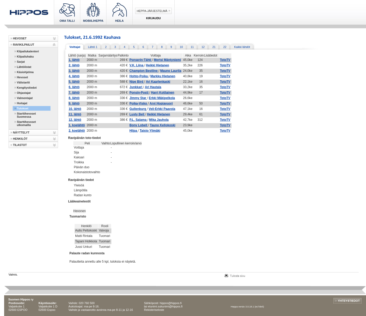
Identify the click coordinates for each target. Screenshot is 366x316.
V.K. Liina (137, 65)
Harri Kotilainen (162, 92)
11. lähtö (75, 114)
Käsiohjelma (25, 72)
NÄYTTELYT (21, 132)
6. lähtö (74, 87)
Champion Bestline (144, 71)
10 (181, 46)
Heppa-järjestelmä (152, 10)
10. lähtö (75, 109)
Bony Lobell (139, 125)
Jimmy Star (138, 98)
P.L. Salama (138, 120)
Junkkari (136, 87)
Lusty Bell (137, 114)
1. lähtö (74, 60)
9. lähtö (74, 103)
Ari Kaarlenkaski (158, 81)
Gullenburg (138, 109)
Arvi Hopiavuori (161, 103)
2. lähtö (74, 65)
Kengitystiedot (27, 87)
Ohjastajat (24, 92)
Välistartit (23, 82)
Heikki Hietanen (157, 65)
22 (224, 46)
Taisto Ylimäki (150, 130)
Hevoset (22, 77)
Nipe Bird (137, 81)
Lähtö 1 (92, 46)
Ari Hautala (153, 87)
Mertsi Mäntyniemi (167, 60)
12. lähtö (75, 120)
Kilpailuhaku (25, 56)
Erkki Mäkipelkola (162, 98)
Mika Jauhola (159, 120)
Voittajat (74, 46)
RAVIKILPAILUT (23, 44)
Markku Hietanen (162, 76)
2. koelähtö (77, 130)
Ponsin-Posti (139, 92)
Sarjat (21, 61)
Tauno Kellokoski (162, 125)
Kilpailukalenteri (28, 51)
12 (203, 46)
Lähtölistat (24, 66)
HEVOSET (20, 38)
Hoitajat (22, 103)
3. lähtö (74, 71)
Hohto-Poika (139, 76)
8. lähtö (74, 98)
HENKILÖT (20, 138)
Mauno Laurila (170, 71)
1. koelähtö (77, 125)
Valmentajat (25, 98)
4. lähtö (74, 76)
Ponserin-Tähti (141, 60)
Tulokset (22, 108)
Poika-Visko (139, 103)
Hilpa (134, 130)
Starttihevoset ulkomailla (26, 123)
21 (214, 46)
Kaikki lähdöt (242, 46)
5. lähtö (74, 81)
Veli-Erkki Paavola (162, 109)
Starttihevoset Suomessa (26, 115)
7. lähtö (74, 92)
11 (192, 46)
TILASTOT (20, 144)
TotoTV (225, 60)
